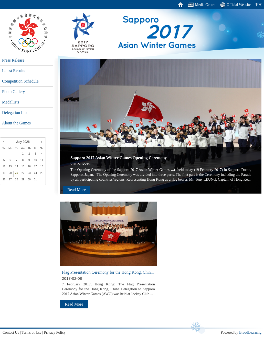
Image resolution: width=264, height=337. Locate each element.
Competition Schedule (20, 81)
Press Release (13, 60)
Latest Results (13, 70)
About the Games (16, 123)
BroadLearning (250, 332)
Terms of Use (31, 332)
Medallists (10, 102)
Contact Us (11, 332)
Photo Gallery (13, 91)
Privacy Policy (55, 332)
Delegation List (14, 112)
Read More (76, 190)
